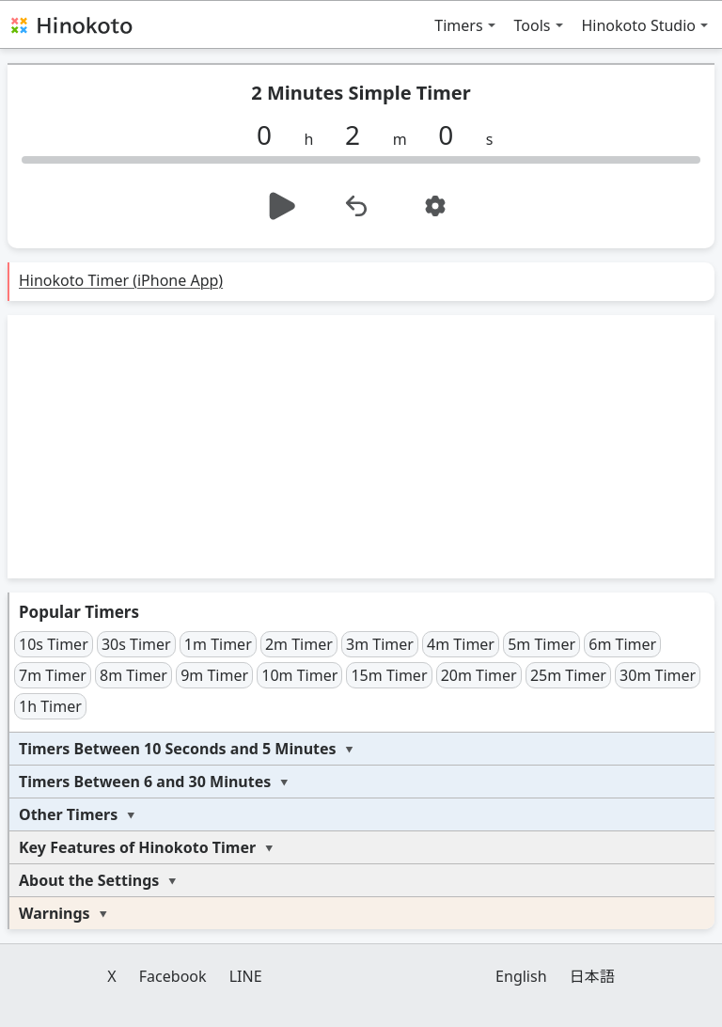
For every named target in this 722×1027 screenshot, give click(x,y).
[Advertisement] (361, 446)
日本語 (592, 976)
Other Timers (68, 814)
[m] (360, 134)
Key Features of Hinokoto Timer (137, 847)
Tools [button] (532, 25)
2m (299, 644)
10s (53, 644)
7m (52, 675)
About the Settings (89, 880)
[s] (453, 134)
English (520, 976)
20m (479, 675)
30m (658, 675)
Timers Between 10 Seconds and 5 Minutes (178, 748)
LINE (245, 976)
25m (568, 675)
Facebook (173, 976)
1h (50, 706)
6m (622, 644)
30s (136, 644)
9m (214, 675)
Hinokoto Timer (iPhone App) (121, 280)
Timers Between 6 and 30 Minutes (145, 781)
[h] (272, 134)
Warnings (54, 913)
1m (218, 644)
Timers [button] (458, 25)
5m (541, 644)
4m (460, 644)
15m (389, 675)
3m (380, 644)
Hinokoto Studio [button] (639, 25)
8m (133, 675)
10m (299, 675)
